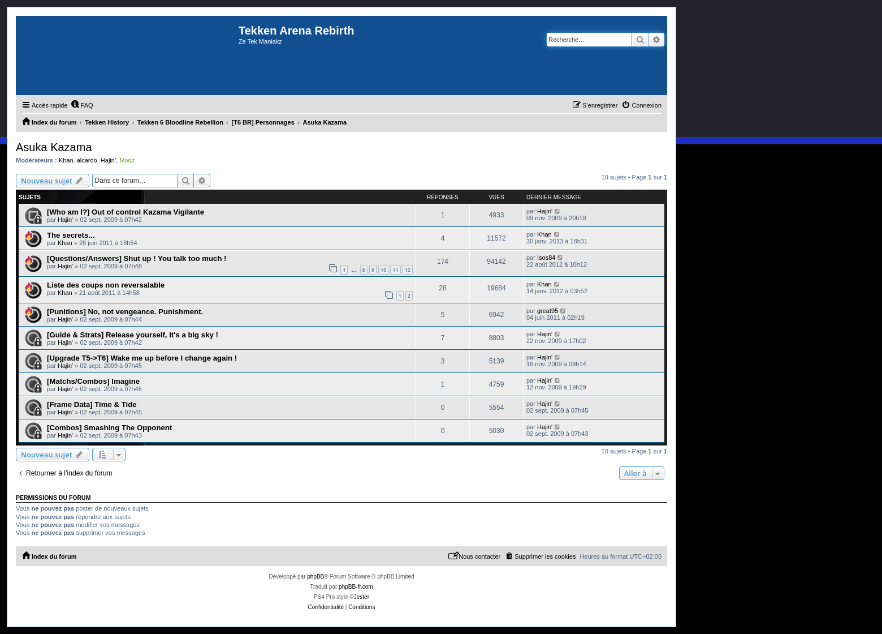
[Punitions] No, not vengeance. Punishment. (125, 311)
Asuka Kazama (54, 147)
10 (383, 269)
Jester (361, 597)
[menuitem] (82, 105)
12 (407, 269)
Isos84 (546, 257)
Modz (127, 160)
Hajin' (108, 160)
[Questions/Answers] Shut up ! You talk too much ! (137, 258)
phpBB (315, 576)
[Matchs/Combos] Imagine (93, 381)
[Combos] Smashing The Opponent (109, 427)
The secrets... (70, 235)
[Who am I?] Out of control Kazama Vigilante (125, 212)
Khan (66, 160)
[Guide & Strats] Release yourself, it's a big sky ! (132, 335)
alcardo (87, 160)
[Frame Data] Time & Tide (92, 404)
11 (395, 269)
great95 (547, 310)
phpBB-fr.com (356, 587)
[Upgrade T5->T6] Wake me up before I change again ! (142, 358)
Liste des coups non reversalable (106, 285)
